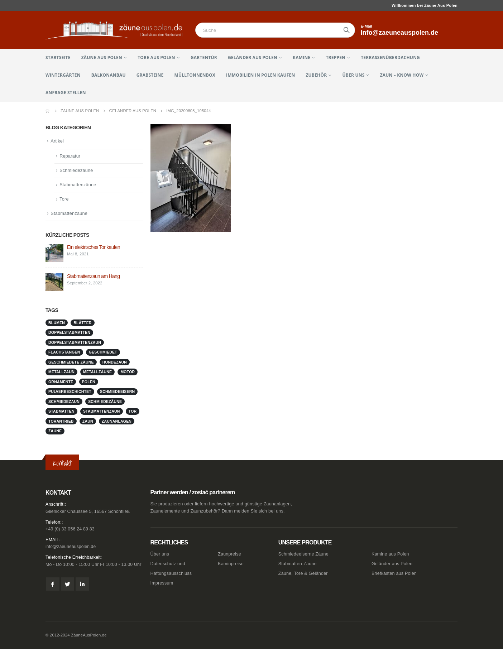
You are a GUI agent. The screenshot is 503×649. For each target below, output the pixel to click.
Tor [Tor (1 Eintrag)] (133, 412)
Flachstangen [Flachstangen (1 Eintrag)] (64, 353)
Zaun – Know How (402, 75)
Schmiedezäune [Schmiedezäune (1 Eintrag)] (105, 402)
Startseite (58, 57)
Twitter (67, 584)
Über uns (353, 75)
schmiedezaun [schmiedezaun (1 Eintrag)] (64, 402)
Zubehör (316, 75)
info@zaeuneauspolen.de (71, 546)
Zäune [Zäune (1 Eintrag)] (55, 432)
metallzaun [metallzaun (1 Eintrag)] (61, 373)
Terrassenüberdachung (390, 57)
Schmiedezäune (76, 171)
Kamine (301, 57)
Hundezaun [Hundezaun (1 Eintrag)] (114, 363)
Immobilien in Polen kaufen (260, 75)
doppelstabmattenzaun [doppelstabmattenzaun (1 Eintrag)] (74, 343)
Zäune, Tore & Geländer (303, 573)
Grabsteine (150, 75)
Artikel (57, 141)
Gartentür (204, 57)
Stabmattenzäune (78, 185)
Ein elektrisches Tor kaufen (93, 248)
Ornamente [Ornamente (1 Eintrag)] (60, 383)
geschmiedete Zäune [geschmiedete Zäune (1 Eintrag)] (71, 363)
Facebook (52, 584)
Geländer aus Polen (252, 57)
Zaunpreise (229, 554)
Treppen (335, 57)
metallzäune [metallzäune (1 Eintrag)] (97, 373)
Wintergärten (63, 75)
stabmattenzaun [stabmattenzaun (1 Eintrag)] (101, 412)
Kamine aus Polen (390, 554)
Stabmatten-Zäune (297, 563)
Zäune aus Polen (101, 57)
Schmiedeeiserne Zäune (303, 554)
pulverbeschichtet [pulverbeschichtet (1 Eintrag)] (69, 393)
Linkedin (82, 584)
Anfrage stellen (65, 93)
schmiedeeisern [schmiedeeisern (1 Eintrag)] (117, 393)
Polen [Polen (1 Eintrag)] (88, 383)
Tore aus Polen (156, 57)
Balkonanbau (108, 75)
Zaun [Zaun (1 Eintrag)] (87, 422)
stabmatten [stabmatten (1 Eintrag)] (61, 412)
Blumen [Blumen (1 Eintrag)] (56, 324)
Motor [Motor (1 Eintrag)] (127, 373)
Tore (64, 200)
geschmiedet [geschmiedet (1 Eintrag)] (103, 353)
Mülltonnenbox (194, 75)
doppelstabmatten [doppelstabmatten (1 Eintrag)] (69, 334)
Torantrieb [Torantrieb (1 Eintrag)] (61, 422)
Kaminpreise (231, 563)
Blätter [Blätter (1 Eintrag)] (82, 324)
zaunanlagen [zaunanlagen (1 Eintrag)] (116, 422)
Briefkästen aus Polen (394, 573)
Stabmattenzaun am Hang (93, 277)
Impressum (161, 583)
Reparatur (70, 156)
